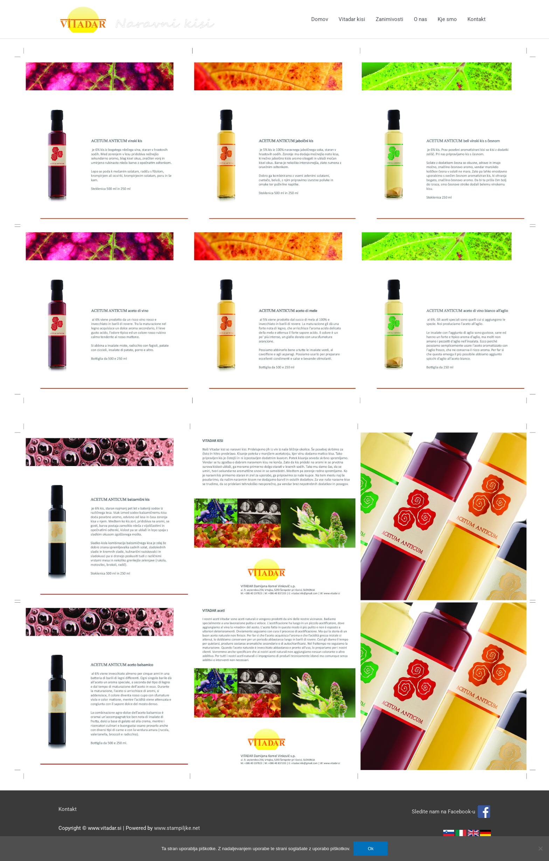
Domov (319, 19)
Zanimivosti (389, 19)
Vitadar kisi (352, 19)
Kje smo (447, 19)
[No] (540, 848)
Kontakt (476, 19)
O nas (420, 19)
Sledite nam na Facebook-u (451, 811)
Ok (371, 848)
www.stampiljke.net (177, 828)
